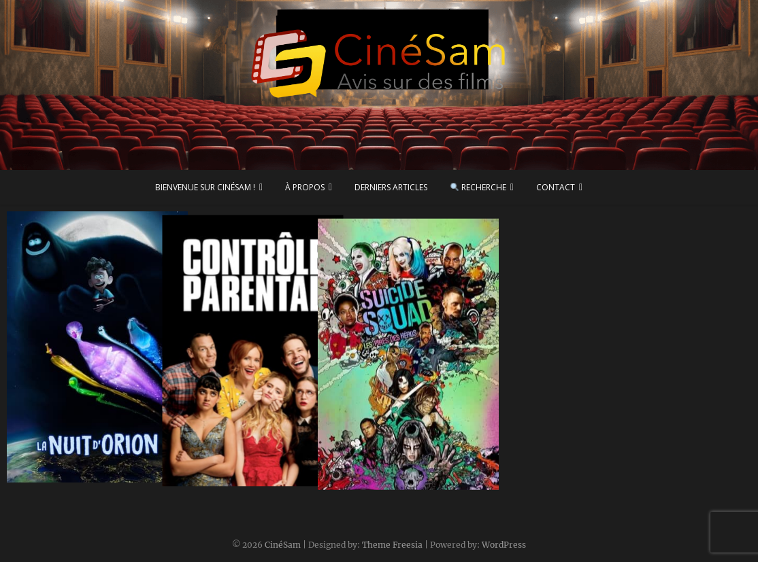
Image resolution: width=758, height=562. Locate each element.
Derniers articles (391, 187)
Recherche (478, 187)
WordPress (504, 545)
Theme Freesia (392, 545)
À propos (305, 187)
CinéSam (283, 545)
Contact (555, 187)
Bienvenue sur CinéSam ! (205, 187)
